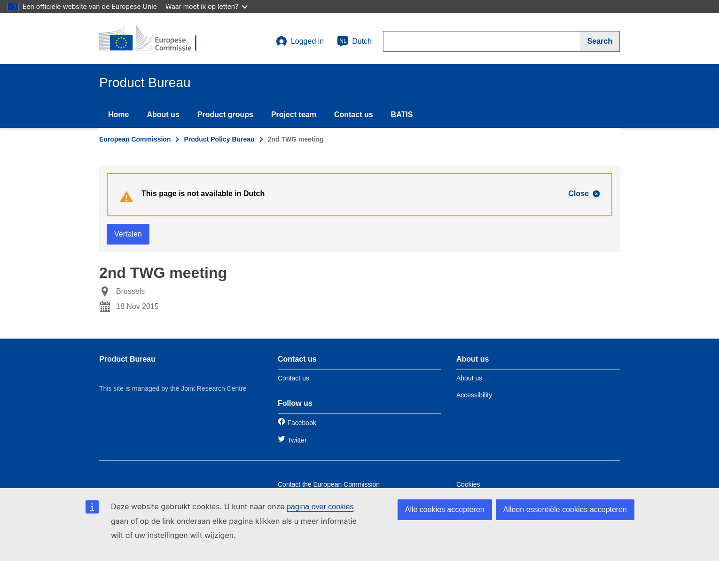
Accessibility (474, 395)
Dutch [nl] (354, 41)
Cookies (468, 484)
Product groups (225, 115)
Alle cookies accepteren (445, 510)
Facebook (301, 423)
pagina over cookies (320, 507)
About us (163, 115)
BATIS (402, 115)
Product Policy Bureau (219, 139)
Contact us (353, 115)
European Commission (135, 139)
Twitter (296, 440)
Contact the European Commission (329, 484)
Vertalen (128, 234)
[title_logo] (156, 38)
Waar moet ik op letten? (206, 6)
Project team (293, 115)
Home (118, 115)
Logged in (300, 41)
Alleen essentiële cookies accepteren (565, 510)
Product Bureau (127, 359)
